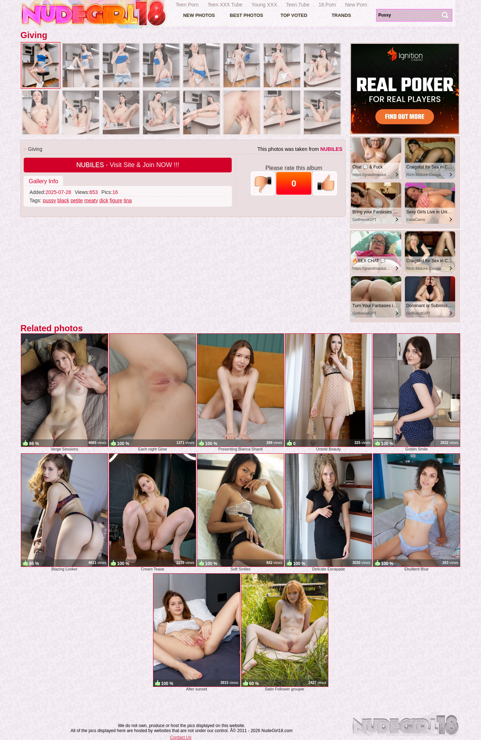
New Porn (356, 5)
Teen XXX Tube (225, 5)
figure (116, 200)
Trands (341, 15)
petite (76, 200)
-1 (263, 183)
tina (128, 200)
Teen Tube (297, 5)
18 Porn (327, 5)
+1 (325, 183)
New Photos (199, 15)
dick (104, 200)
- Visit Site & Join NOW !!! (127, 164)
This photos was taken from (299, 149)
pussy (49, 200)
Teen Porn (187, 5)
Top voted (294, 15)
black (63, 200)
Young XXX (264, 5)
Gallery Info (43, 181)
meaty (91, 200)
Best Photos (246, 15)
